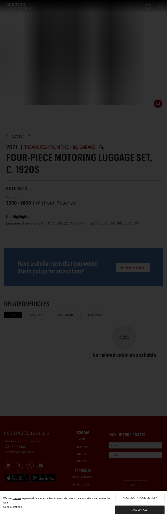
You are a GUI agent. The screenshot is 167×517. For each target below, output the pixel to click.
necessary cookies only (140, 498)
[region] (83, 504)
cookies (17, 498)
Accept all (140, 509)
